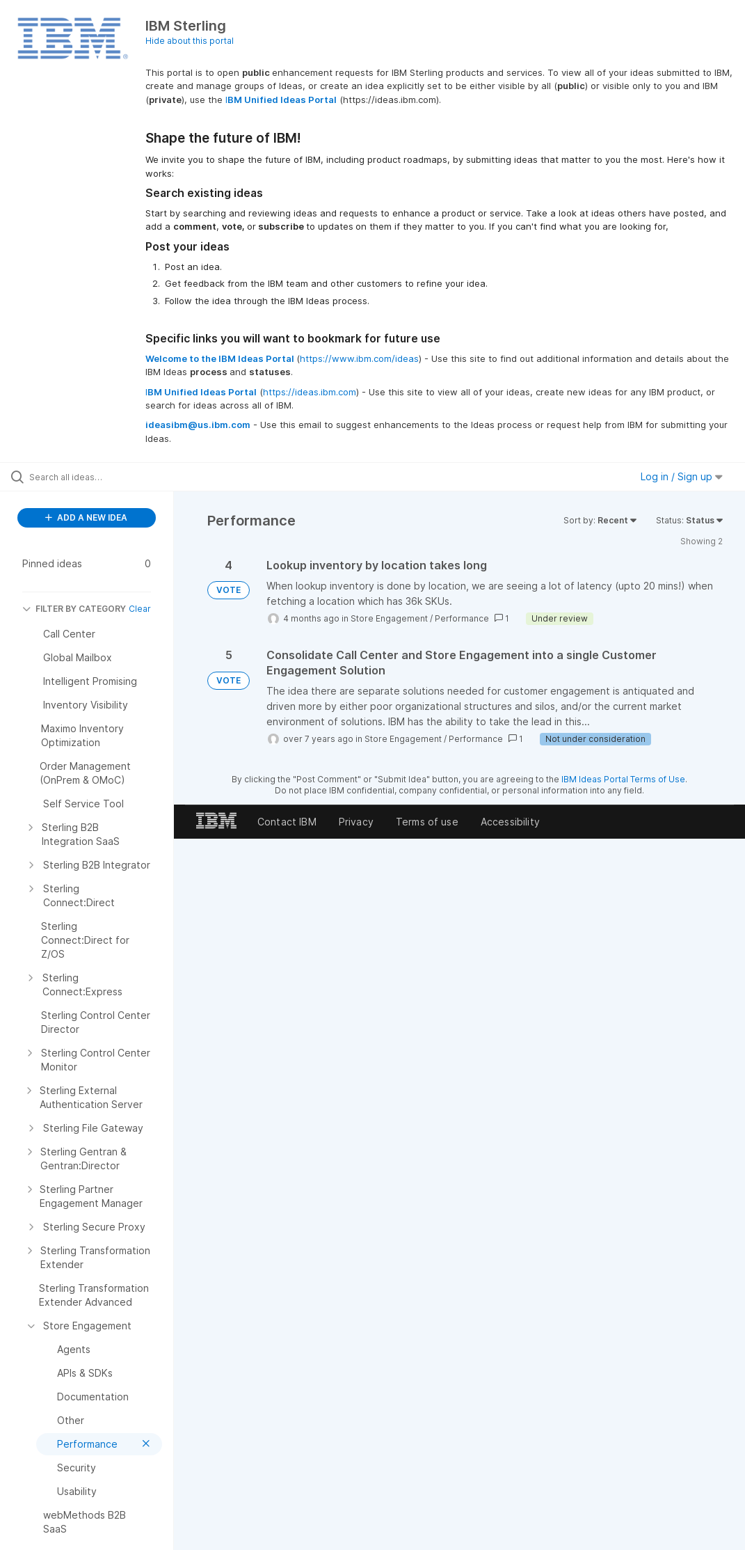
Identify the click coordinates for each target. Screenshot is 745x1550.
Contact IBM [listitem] (287, 822)
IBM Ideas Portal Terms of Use (623, 779)
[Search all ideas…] (94, 476)
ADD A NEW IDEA (86, 517)
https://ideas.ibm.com (309, 391)
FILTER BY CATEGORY (74, 608)
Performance (462, 618)
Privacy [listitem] (356, 822)
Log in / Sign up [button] (682, 476)
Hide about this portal (189, 40)
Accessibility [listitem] (510, 822)
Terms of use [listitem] (427, 822)
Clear (140, 608)
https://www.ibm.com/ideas (359, 358)
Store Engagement (389, 618)
